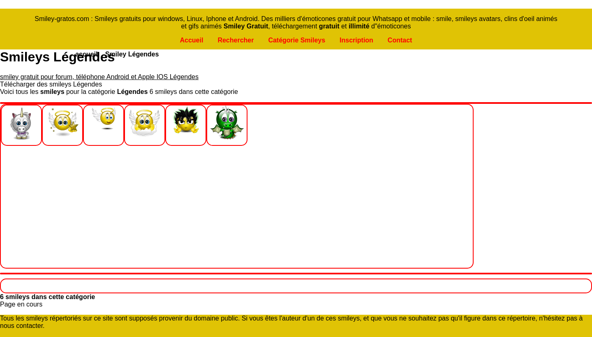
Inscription (356, 40)
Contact (400, 40)
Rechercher (235, 40)
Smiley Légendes (132, 54)
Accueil (191, 40)
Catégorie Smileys (296, 40)
